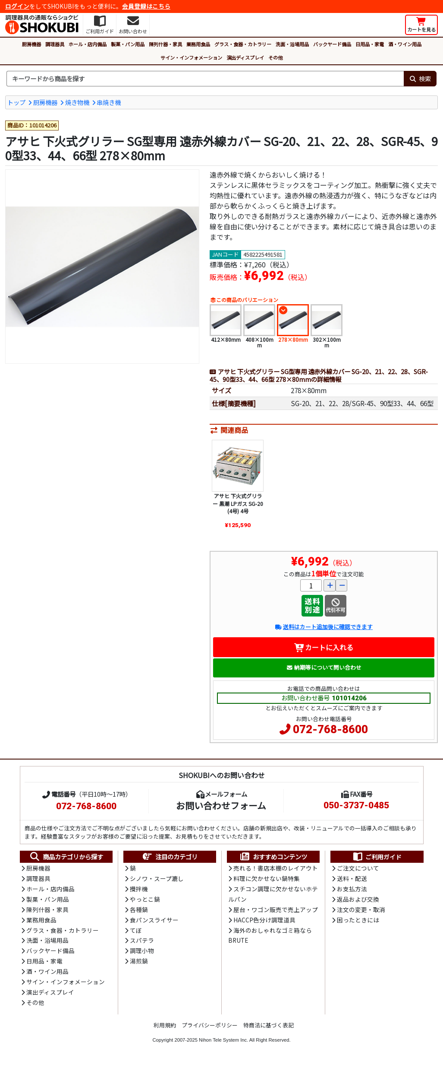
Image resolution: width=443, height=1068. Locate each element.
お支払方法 (352, 890)
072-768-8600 (330, 730)
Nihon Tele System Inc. (223, 1043)
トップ (16, 102)
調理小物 (142, 953)
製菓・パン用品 (128, 44)
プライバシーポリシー (210, 1028)
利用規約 (165, 1028)
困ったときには (358, 921)
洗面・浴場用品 (292, 44)
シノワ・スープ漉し (157, 879)
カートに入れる (323, 648)
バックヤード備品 (332, 44)
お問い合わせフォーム (221, 805)
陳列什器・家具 (165, 44)
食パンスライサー (154, 921)
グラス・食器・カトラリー (242, 44)
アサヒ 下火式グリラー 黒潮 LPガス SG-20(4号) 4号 (238, 504)
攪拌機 (139, 890)
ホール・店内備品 (88, 44)
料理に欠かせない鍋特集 (266, 879)
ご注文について (358, 869)
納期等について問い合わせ (323, 668)
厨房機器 (31, 44)
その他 (275, 57)
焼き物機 (77, 102)
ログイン (17, 6)
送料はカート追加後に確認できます (324, 628)
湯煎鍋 (139, 964)
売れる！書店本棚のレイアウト (275, 869)
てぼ (136, 932)
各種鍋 (139, 911)
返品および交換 (358, 900)
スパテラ (142, 942)
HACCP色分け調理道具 (264, 921)
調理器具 (54, 44)
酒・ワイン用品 (404, 44)
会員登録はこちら (146, 6)
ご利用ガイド (377, 857)
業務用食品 (198, 44)
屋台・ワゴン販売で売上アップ (275, 910)
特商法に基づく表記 (268, 1028)
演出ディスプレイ (245, 57)
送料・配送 (352, 879)
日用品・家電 (369, 44)
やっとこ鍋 (145, 900)
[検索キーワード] (205, 78)
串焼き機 (109, 102)
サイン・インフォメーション (191, 57)
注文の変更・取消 (361, 911)
